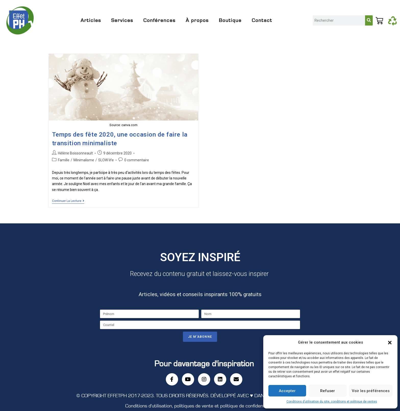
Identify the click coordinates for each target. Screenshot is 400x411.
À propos (197, 20)
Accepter (287, 391)
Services (122, 20)
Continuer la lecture (68, 201)
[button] (389, 342)
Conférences (159, 20)
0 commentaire (136, 160)
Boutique (230, 20)
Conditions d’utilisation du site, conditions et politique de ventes (331, 401)
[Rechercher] (369, 20)
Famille (63, 160)
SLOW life (106, 160)
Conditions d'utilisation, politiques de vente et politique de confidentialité (200, 405)
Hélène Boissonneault (75, 153)
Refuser (327, 391)
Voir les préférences (371, 391)
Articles (91, 20)
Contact (262, 20)
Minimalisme (83, 160)
